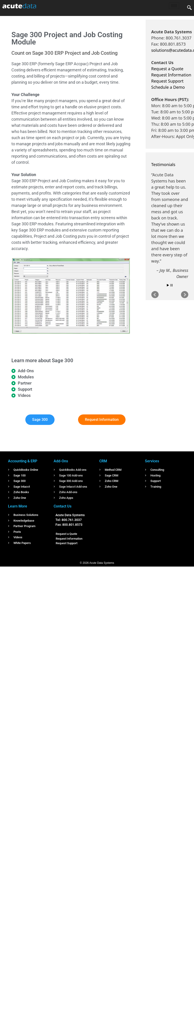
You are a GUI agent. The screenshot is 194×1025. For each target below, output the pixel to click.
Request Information (171, 75)
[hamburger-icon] (174, 5)
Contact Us (62, 506)
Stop (171, 285)
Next (184, 294)
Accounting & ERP (22, 461)
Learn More (17, 506)
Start (168, 285)
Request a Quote (167, 68)
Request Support (167, 81)
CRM (103, 461)
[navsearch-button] (189, 8)
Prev (155, 294)
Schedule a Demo (168, 87)
